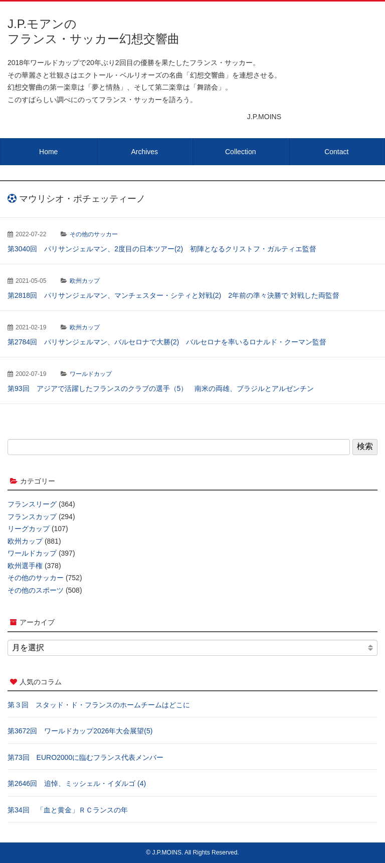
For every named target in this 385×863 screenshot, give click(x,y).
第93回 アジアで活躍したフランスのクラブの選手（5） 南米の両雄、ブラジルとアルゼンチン (161, 388)
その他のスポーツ (36, 590)
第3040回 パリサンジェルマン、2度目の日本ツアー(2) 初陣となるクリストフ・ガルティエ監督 (162, 249)
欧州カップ (85, 280)
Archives (144, 152)
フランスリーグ (32, 504)
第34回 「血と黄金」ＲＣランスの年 (68, 810)
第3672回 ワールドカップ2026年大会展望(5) (80, 731)
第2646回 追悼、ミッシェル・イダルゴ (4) (77, 783)
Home (48, 152)
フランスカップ (32, 517)
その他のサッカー (94, 234)
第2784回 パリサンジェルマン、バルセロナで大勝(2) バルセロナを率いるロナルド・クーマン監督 (167, 342)
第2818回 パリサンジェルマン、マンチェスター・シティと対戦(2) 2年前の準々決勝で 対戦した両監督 (173, 295)
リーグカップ (29, 529)
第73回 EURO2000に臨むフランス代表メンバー (85, 757)
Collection (240, 152)
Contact (336, 152)
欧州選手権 (25, 566)
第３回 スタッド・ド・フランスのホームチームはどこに (99, 705)
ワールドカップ (91, 373)
